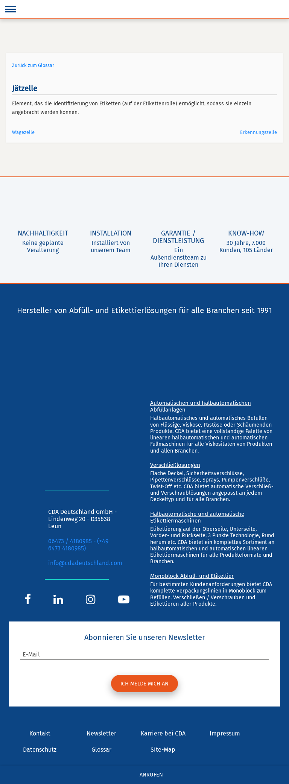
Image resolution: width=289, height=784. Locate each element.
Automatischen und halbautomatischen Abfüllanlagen (200, 406)
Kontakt (39, 733)
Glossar (101, 749)
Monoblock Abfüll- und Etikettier (192, 576)
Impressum (225, 733)
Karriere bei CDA (163, 733)
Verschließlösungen (175, 465)
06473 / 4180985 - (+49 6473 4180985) (78, 545)
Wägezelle (23, 132)
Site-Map (163, 749)
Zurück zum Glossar (33, 65)
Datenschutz (39, 749)
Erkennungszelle (258, 132)
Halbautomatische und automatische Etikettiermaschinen (197, 517)
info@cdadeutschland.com (85, 563)
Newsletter (101, 733)
